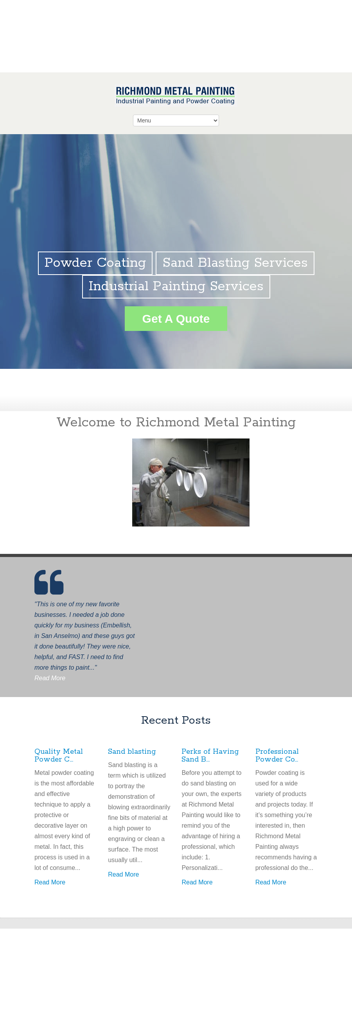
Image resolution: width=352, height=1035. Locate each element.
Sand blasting (132, 751)
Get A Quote (176, 318)
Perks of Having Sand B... (210, 755)
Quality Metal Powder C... (58, 755)
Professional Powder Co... (277, 755)
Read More (49, 678)
